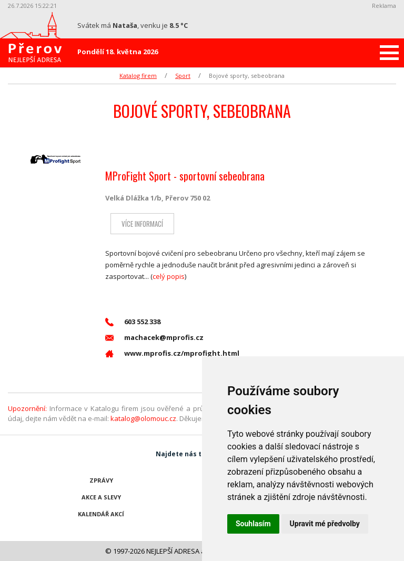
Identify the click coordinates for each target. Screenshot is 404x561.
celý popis (169, 276)
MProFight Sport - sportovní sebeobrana (185, 176)
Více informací (142, 223)
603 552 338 (132, 322)
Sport (182, 75)
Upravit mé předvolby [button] (325, 523)
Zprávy (101, 480)
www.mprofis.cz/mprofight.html (172, 353)
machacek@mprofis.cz (154, 338)
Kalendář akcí (101, 514)
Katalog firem (138, 75)
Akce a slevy (101, 497)
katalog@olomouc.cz (143, 418)
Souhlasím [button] (253, 523)
